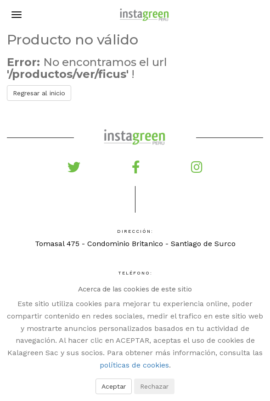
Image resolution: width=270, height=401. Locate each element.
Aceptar (113, 386)
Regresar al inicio (39, 93)
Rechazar (154, 386)
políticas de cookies (134, 365)
